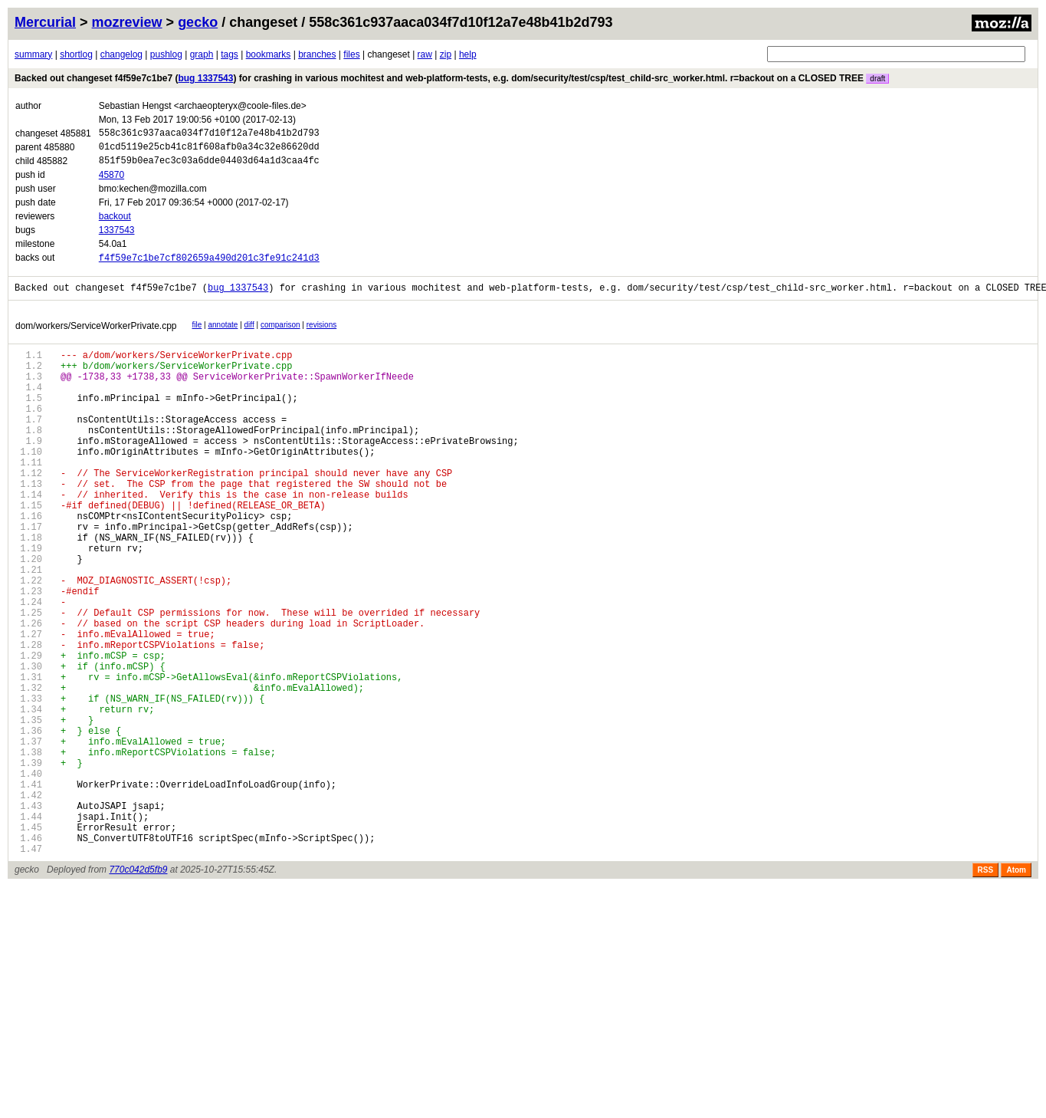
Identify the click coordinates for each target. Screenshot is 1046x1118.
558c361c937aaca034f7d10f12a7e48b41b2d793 (209, 134)
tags (229, 54)
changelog (121, 54)
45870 (111, 181)
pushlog (166, 54)
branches (317, 54)
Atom (1016, 989)
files (351, 54)
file (197, 335)
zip (445, 54)
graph (202, 54)
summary (33, 54)
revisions (321, 335)
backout (115, 223)
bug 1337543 (205, 78)
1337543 (117, 237)
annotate (223, 335)
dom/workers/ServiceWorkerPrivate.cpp (96, 336)
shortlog (76, 54)
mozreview (127, 22)
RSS (986, 989)
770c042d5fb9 (138, 988)
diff (249, 335)
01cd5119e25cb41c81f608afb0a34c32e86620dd (209, 150)
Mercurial (45, 22)
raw (425, 54)
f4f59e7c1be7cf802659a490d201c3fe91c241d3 (209, 265)
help (468, 54)
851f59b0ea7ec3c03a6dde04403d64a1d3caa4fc (209, 166)
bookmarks (268, 54)
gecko (198, 22)
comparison (280, 335)
